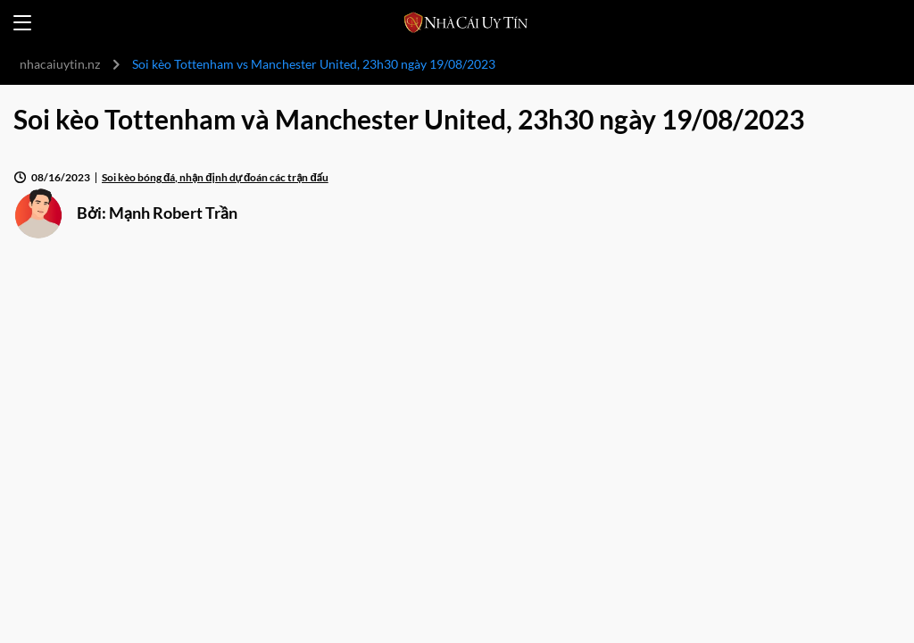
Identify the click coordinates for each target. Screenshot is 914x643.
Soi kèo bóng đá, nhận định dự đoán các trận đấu (215, 177)
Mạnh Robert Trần (173, 212)
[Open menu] (22, 22)
